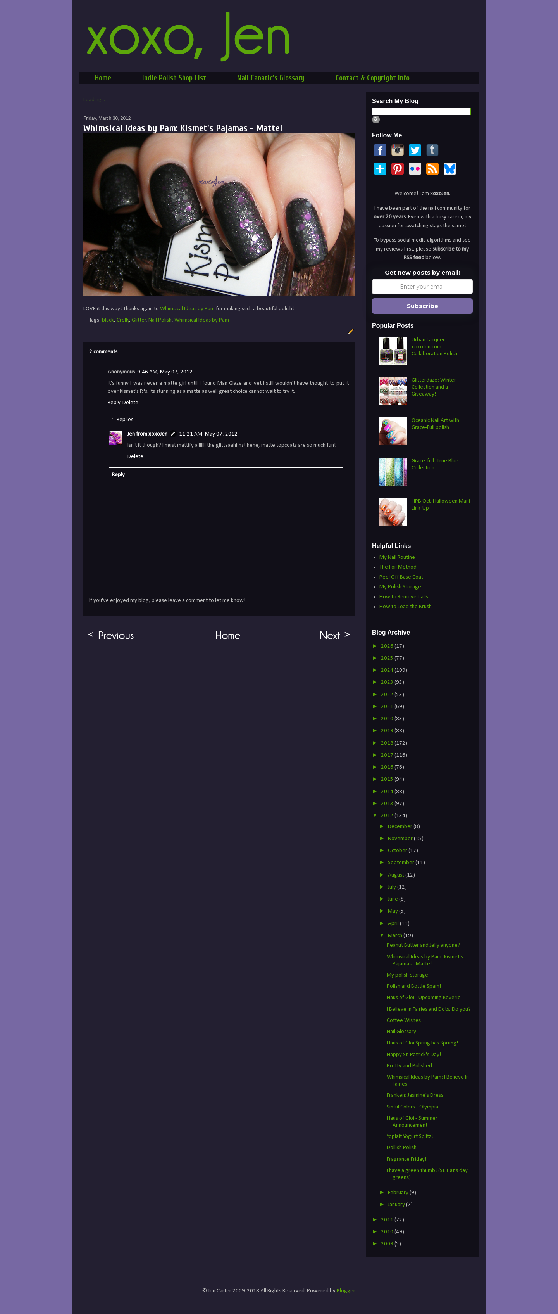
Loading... (94, 100)
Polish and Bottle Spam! (414, 986)
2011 (387, 1220)
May (393, 911)
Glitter (139, 320)
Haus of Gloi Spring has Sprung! (422, 1043)
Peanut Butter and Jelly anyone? (423, 945)
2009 (387, 1244)
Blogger (346, 1291)
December (400, 827)
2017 (387, 755)
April (394, 924)
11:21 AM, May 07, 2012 (208, 434)
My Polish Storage (400, 587)
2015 (387, 779)
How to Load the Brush (405, 607)
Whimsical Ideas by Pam (187, 309)
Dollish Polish (402, 1148)
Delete (130, 403)
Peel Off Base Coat (401, 577)
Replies (125, 420)
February (399, 1193)
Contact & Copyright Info (373, 78)
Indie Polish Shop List (174, 78)
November (401, 839)
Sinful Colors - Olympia (412, 1107)
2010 (387, 1232)
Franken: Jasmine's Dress (415, 1095)
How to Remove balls (403, 597)
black (108, 320)
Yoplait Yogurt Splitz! (410, 1136)
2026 (387, 646)
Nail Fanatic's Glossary (271, 78)
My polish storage (407, 975)
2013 (387, 804)
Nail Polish (160, 320)
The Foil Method (398, 567)
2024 (387, 670)
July (392, 887)
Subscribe (422, 305)
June (393, 899)
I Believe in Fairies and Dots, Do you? (429, 1009)
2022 (387, 695)
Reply (114, 403)
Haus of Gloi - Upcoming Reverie (424, 998)
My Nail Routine (397, 557)
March (395, 936)
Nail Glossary (401, 1032)
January (397, 1205)
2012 (387, 816)
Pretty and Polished (409, 1066)
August (396, 875)
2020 (387, 719)
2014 (387, 792)
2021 (387, 707)
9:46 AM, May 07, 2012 (165, 372)
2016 (387, 767)
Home (103, 78)
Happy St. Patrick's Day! (414, 1055)
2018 (387, 743)
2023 (387, 682)
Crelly (123, 320)
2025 (387, 658)
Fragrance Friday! (407, 1159)
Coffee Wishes (404, 1021)
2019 (387, 731)
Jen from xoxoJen (147, 434)
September (401, 863)
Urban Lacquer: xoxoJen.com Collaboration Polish (434, 347)
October (398, 851)
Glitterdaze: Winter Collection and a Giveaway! (434, 387)
